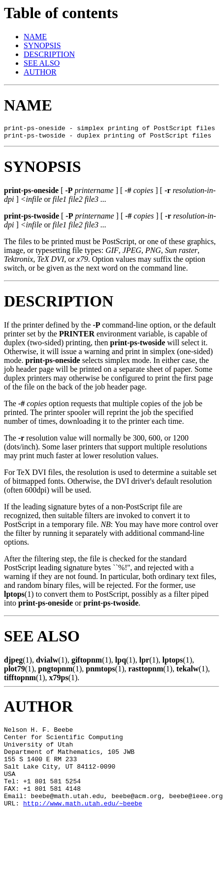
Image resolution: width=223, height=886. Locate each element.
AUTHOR (40, 72)
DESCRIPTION (49, 54)
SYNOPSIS (42, 45)
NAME (35, 36)
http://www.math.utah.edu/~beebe (82, 822)
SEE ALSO (42, 63)
